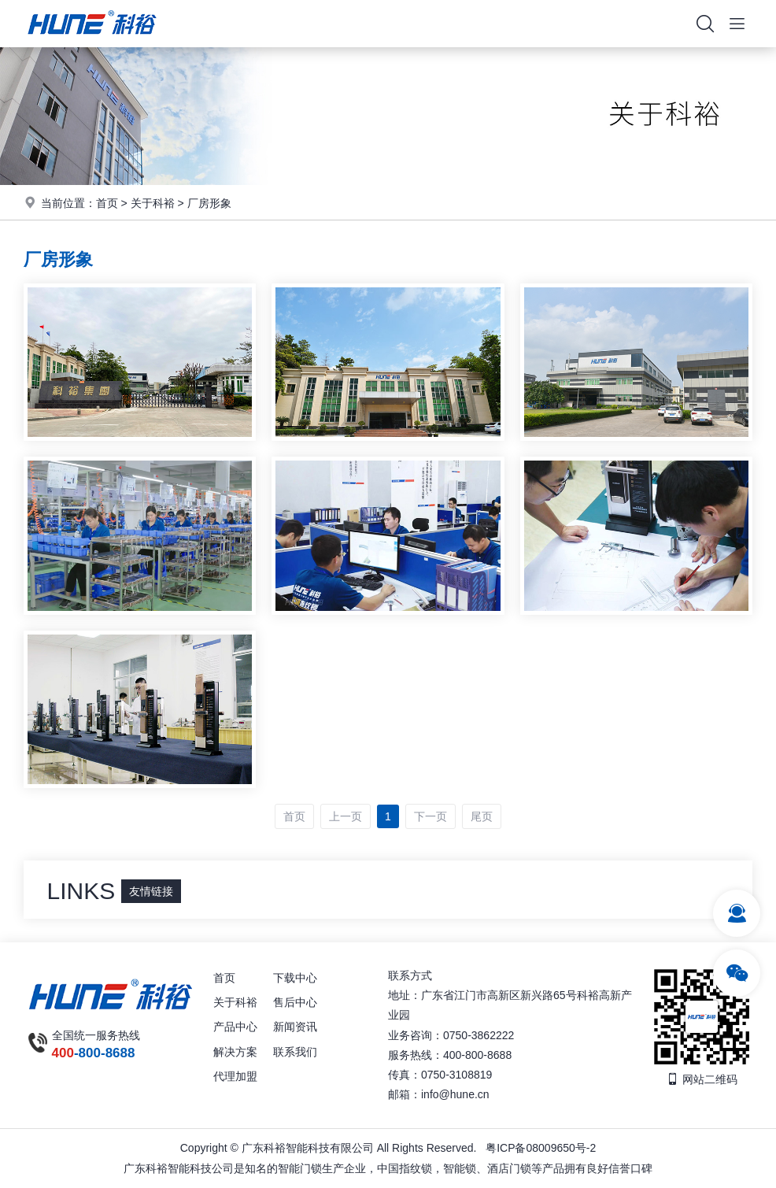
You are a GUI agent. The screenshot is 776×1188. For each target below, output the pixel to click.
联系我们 (295, 1052)
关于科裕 (153, 203)
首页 (107, 203)
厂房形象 (209, 203)
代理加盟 (235, 1076)
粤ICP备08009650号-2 (541, 1148)
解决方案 (235, 1052)
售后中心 (295, 1002)
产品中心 (235, 1026)
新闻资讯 (295, 1026)
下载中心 (295, 977)
